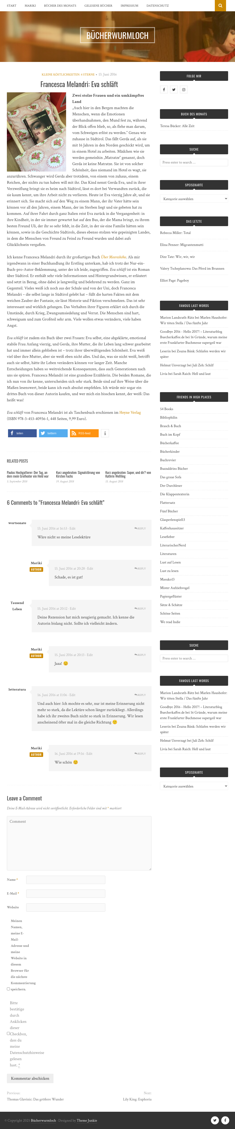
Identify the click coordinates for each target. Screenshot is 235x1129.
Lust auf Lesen (170, 562)
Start (11, 6)
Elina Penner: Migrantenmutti (181, 244)
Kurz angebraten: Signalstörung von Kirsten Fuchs (78, 474)
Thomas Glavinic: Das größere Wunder (35, 1099)
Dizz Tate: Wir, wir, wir (177, 256)
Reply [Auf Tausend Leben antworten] (140, 608)
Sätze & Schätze (171, 605)
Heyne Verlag (130, 412)
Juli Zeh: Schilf (202, 365)
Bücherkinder (170, 451)
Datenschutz (158, 6)
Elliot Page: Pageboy (174, 280)
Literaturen (168, 553)
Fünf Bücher (169, 511)
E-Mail (13, 893)
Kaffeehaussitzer (172, 528)
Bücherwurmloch (43, 1120)
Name (12, 880)
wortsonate (17, 523)
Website (13, 907)
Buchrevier (168, 460)
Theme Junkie (87, 1120)
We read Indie (170, 622)
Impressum (129, 6)
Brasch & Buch (170, 426)
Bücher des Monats (60, 6)
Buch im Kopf (170, 434)
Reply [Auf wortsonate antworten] (140, 528)
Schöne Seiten (170, 613)
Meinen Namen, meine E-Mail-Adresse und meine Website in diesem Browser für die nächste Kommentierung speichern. (20, 955)
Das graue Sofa (170, 477)
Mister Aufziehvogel (174, 588)
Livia (163, 373)
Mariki (30, 6)
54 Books (166, 409)
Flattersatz (167, 502)
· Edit (72, 528)
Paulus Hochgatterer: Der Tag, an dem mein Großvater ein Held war (28, 474)
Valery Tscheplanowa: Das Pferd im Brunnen (192, 268)
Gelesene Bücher (98, 6)
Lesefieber (167, 536)
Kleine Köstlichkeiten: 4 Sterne (68, 75)
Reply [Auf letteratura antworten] (140, 695)
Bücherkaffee (169, 443)
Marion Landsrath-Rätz (177, 317)
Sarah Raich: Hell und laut (191, 373)
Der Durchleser (171, 485)
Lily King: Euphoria (137, 1099)
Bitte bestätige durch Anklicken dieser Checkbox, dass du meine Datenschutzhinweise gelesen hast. (19, 1034)
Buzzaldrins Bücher (174, 468)
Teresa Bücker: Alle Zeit (177, 126)
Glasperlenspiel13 (172, 519)
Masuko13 (167, 579)
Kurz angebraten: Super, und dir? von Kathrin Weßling (128, 474)
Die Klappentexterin (174, 494)
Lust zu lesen (169, 571)
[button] (22, 433)
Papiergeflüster (171, 596)
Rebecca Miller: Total (175, 232)
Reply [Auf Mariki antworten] (140, 568)
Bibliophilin (168, 417)
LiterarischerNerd (173, 545)
